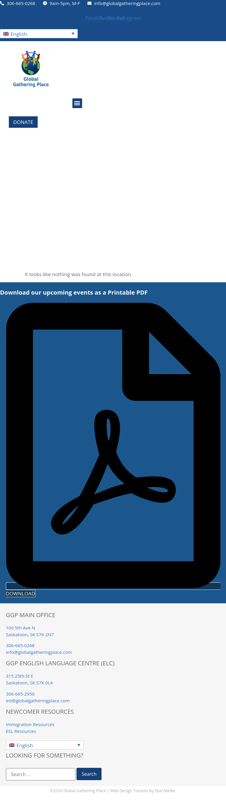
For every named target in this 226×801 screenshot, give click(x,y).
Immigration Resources (30, 724)
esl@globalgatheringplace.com (38, 700)
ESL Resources (21, 731)
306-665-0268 (20, 645)
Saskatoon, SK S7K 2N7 (30, 634)
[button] (39, 33)
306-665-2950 (20, 694)
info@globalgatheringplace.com (39, 652)
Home (7, 158)
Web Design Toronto (129, 790)
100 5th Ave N (20, 628)
